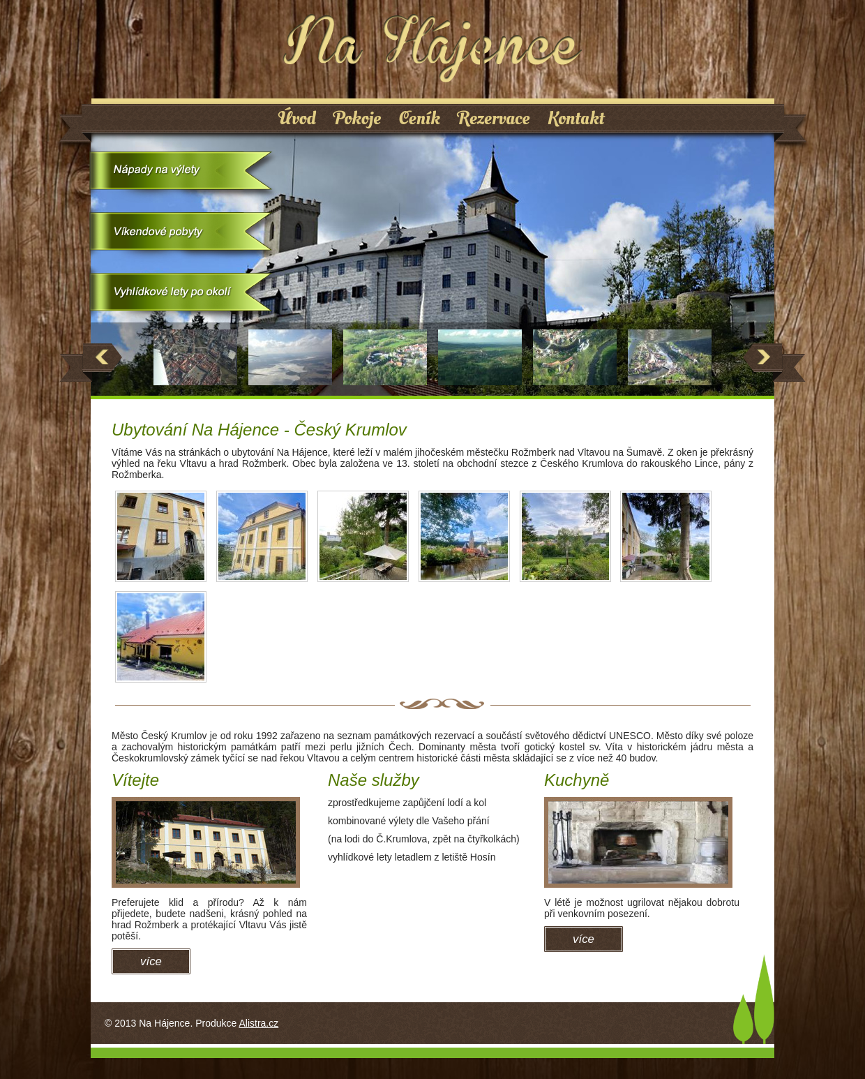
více (151, 961)
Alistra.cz (258, 1023)
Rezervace (493, 118)
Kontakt (576, 118)
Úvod (297, 118)
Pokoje (357, 118)
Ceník (418, 118)
